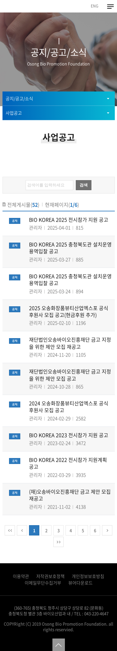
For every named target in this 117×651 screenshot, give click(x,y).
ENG (94, 6)
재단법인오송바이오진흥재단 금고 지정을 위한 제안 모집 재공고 (70, 343)
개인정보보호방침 (88, 576)
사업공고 (14, 113)
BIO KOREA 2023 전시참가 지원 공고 (68, 435)
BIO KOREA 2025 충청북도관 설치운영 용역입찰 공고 (70, 247)
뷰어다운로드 (80, 582)
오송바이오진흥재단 (19, 6)
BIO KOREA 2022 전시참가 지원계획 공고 (68, 463)
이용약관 (21, 576)
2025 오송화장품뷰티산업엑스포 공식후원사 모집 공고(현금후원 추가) (68, 311)
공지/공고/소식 (19, 98)
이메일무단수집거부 (43, 582)
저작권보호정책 (50, 576)
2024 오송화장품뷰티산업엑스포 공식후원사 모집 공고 (68, 406)
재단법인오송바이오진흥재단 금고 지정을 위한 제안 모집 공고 (70, 374)
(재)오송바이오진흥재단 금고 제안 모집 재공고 (70, 495)
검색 (84, 185)
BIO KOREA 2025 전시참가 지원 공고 (68, 219)
